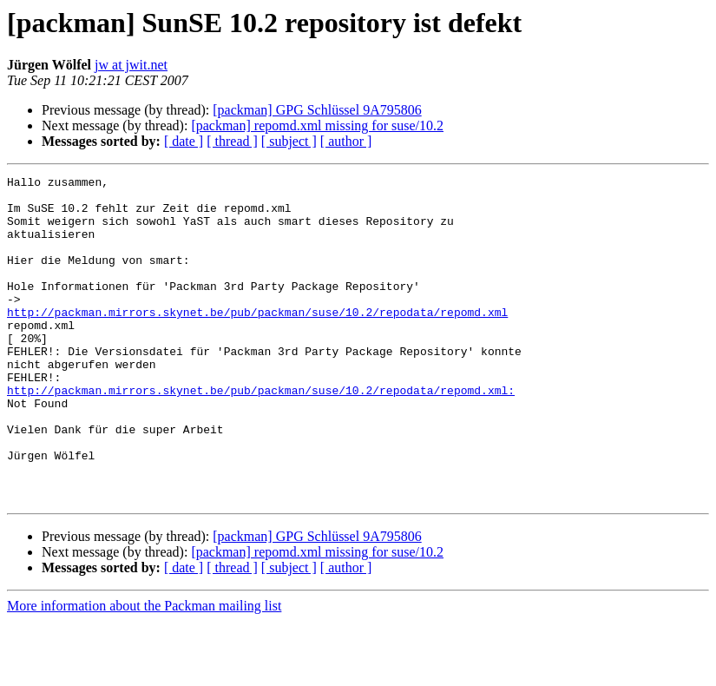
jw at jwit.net (131, 64)
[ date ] (183, 141)
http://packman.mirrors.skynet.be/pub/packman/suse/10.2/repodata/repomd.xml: (261, 434)
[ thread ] (232, 141)
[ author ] (346, 141)
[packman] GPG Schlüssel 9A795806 (317, 109)
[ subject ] (289, 141)
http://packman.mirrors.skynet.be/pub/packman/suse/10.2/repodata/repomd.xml (257, 340)
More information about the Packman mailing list (144, 670)
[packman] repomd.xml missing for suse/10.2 (317, 125)
